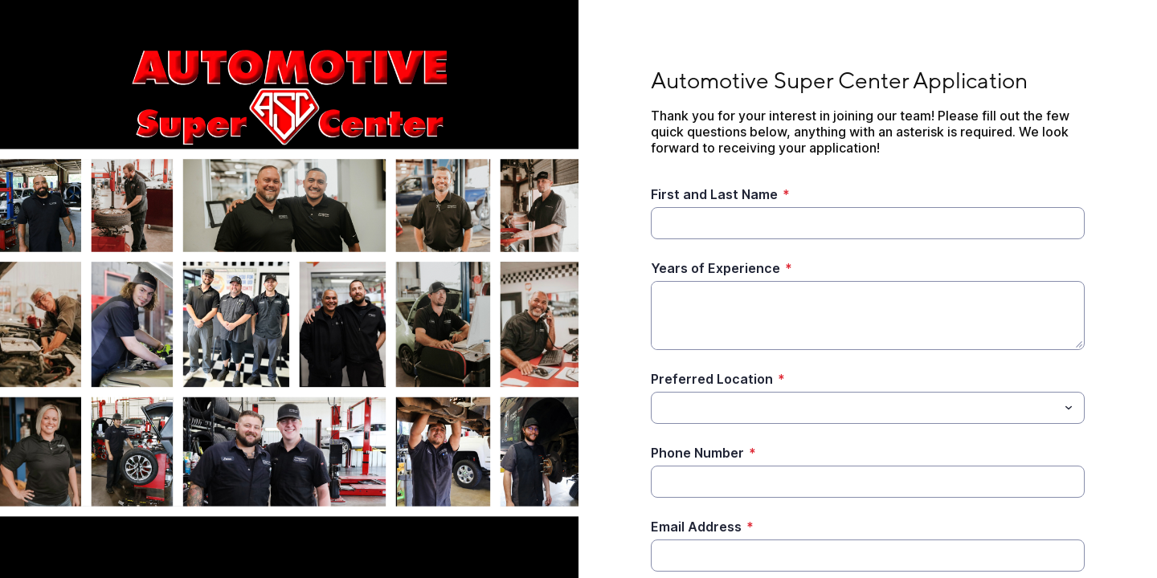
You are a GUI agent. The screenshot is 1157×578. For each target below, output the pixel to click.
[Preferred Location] (854, 408)
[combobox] (868, 408)
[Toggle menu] (1068, 408)
